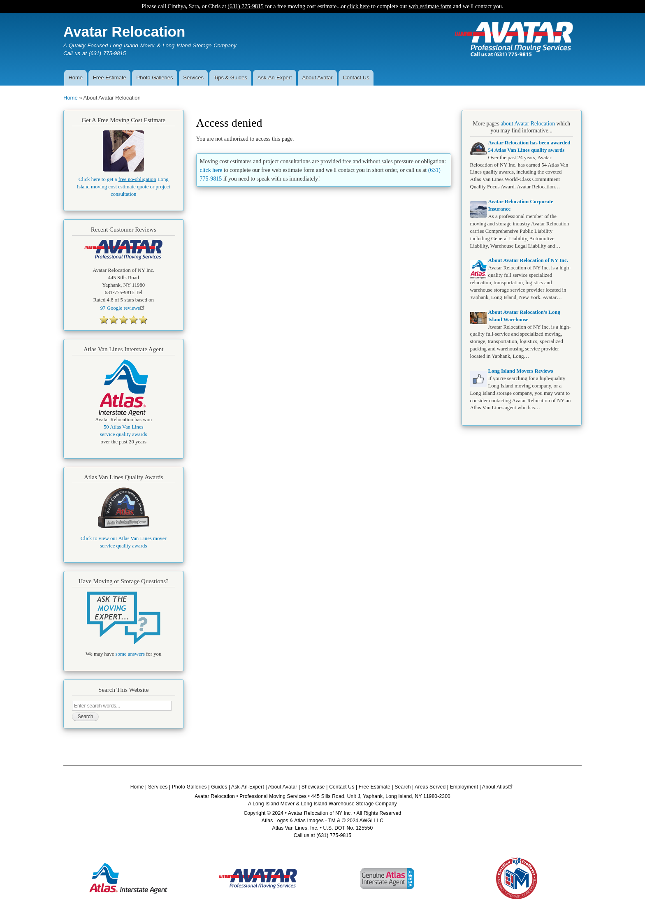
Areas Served (430, 787)
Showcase (313, 787)
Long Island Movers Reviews (520, 371)
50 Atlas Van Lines (124, 427)
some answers (130, 654)
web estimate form (429, 6)
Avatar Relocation (124, 31)
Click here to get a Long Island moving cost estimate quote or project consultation (123, 186)
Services (193, 77)
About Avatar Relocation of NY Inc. (528, 260)
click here (358, 6)
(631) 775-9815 (245, 6)
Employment (464, 787)
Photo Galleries (155, 77)
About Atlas (498, 787)
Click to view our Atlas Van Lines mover (124, 538)
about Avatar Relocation (528, 124)
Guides (219, 787)
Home (75, 77)
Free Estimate (109, 77)
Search (402, 787)
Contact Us (356, 77)
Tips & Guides (230, 77)
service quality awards (123, 434)
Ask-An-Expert (275, 77)
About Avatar (317, 77)
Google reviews (123, 308)
